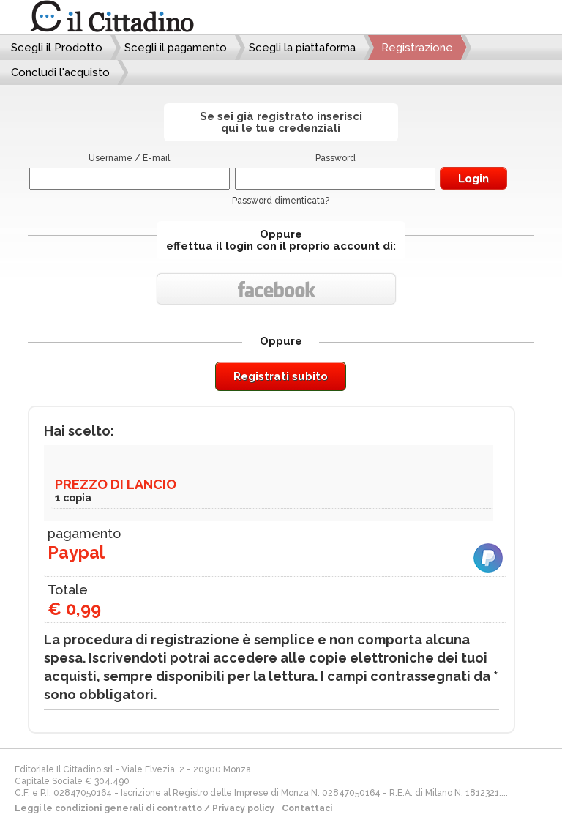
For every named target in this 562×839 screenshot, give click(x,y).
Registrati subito (280, 376)
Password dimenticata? (280, 200)
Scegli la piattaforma (302, 47)
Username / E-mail (129, 158)
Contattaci (307, 808)
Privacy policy (243, 808)
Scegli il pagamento (175, 47)
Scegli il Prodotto (56, 47)
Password (335, 158)
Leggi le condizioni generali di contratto (108, 808)
